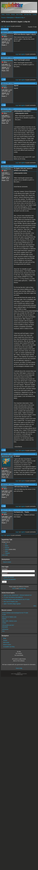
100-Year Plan (27, 14)
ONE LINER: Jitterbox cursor (9, 621)
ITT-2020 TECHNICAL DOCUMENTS (13, 597)
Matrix (6, 545)
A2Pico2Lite (5, 629)
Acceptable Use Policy (9, 646)
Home (2, 14)
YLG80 (4, 614)
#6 (36, 454)
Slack (6, 551)
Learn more (5, 555)
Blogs (4, 638)
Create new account (9, 577)
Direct (13, 588)
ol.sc (3, 631)
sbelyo (4, 35)
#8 (36, 510)
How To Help (19, 14)
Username (5, 569)
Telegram (7, 553)
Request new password (10, 579)
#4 (36, 109)
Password (5, 573)
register (8, 26)
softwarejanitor (7, 60)
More (35, 605)
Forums (8, 14)
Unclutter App (22, 588)
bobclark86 (5, 627)
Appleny (4, 618)
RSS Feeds (6, 642)
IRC (6, 544)
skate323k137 (7, 111)
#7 (36, 484)
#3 (36, 83)
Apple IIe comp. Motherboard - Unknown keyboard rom (18, 595)
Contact (35, 14)
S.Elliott (4, 623)
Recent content (7, 562)
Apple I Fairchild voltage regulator (12, 603)
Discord (7, 547)
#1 (36, 32)
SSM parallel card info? (8, 625)
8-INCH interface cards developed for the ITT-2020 (16, 599)
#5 (36, 166)
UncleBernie (6, 169)
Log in (2, 26)
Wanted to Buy (19, 17)
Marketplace (10, 17)
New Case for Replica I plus (11, 601)
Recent (13, 14)
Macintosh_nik (7, 456)
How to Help (19, 668)
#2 (36, 58)
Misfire (6, 549)
